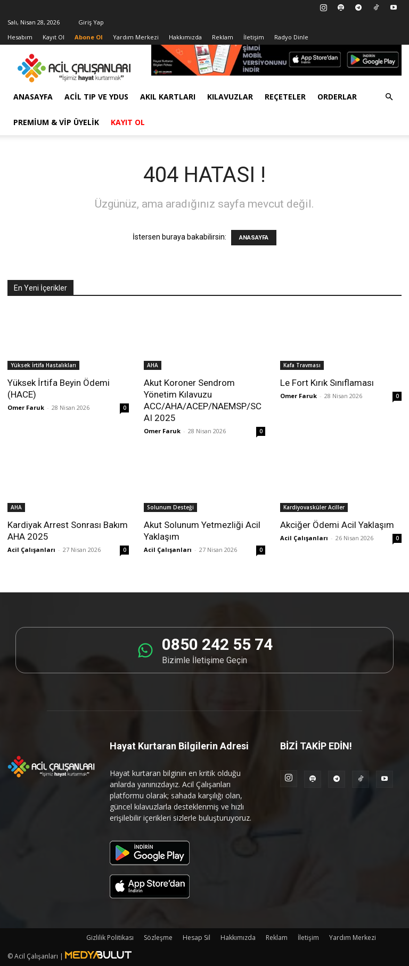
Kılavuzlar (230, 97)
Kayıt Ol (53, 37)
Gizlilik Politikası (110, 937)
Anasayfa (33, 97)
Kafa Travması (302, 365)
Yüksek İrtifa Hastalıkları (43, 365)
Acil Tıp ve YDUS (96, 97)
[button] (389, 97)
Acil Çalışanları (31, 550)
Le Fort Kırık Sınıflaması (327, 382)
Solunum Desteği (170, 507)
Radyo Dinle (291, 37)
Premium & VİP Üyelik (56, 122)
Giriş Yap (91, 22)
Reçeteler (285, 97)
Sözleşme (158, 937)
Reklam (222, 37)
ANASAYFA (253, 237)
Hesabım (19, 37)
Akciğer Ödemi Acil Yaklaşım (337, 524)
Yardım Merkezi (136, 37)
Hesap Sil (196, 937)
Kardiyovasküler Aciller (314, 507)
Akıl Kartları (167, 97)
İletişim (253, 37)
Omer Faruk (25, 407)
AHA (152, 365)
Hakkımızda (185, 37)
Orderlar (337, 97)
